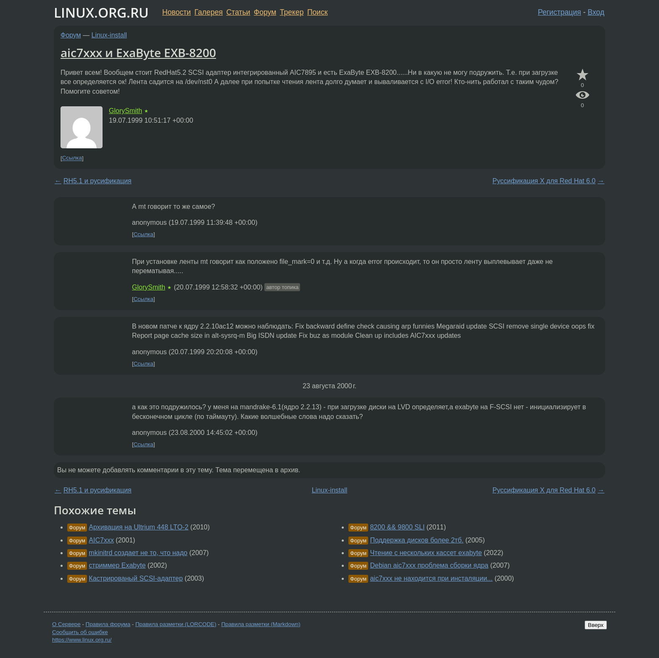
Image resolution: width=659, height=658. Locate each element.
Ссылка (72, 158)
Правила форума (108, 624)
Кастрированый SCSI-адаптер (136, 578)
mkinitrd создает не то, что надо (138, 552)
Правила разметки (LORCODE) (175, 624)
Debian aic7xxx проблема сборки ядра (429, 565)
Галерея (209, 12)
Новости (176, 12)
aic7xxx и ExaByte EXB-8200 (138, 53)
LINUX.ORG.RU (101, 12)
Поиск (317, 12)
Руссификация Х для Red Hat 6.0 (544, 180)
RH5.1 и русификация (97, 180)
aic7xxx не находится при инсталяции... (431, 578)
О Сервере (66, 624)
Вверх (596, 625)
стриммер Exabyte (117, 565)
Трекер (292, 12)
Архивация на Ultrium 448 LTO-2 (138, 527)
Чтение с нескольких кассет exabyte (426, 552)
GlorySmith (125, 110)
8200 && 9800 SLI (397, 527)
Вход (596, 12)
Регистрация (559, 12)
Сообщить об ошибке (80, 632)
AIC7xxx (101, 540)
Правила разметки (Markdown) (260, 624)
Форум (265, 12)
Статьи (238, 12)
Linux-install (109, 35)
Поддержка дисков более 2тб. (416, 540)
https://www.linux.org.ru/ (81, 640)
